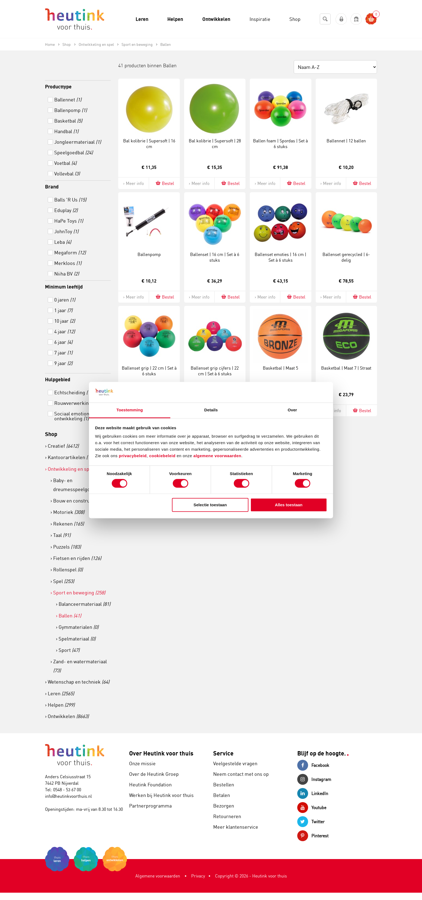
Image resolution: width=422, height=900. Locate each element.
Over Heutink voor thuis (161, 753)
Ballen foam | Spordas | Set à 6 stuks (280, 143)
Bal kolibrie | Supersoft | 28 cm (215, 143)
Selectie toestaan (210, 505)
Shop (51, 434)
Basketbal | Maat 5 (280, 368)
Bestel (164, 183)
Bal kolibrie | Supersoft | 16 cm (149, 143)
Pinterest (312, 835)
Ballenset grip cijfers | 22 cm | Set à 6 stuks (215, 370)
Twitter (311, 821)
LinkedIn (312, 793)
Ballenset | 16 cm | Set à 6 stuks (214, 257)
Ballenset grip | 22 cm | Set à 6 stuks (149, 370)
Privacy (198, 876)
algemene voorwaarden (217, 456)
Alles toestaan (289, 505)
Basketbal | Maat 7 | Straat (346, 368)
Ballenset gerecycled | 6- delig (346, 257)
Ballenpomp (149, 254)
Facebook (313, 765)
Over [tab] (292, 410)
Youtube (311, 807)
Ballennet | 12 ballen (346, 140)
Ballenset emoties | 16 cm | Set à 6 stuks (280, 257)
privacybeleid (132, 456)
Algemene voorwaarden (157, 876)
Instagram (314, 779)
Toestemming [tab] (129, 410)
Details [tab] (211, 410)
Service (223, 753)
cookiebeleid (163, 456)
